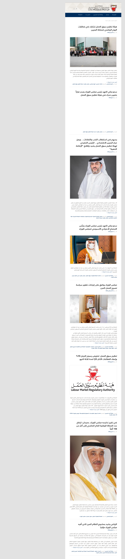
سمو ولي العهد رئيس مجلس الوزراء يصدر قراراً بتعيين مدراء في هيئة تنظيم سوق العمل (65, 93)
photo (70, 84)
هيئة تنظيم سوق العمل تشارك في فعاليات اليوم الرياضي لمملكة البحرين (66, 28)
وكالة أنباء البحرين (67, 15)
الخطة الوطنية (64, 275)
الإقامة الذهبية (65, 216)
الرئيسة (84, 15)
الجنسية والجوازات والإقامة (56, 216)
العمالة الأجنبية (45, 216)
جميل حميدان (58, 516)
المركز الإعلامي (79, 84)
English (50, 15)
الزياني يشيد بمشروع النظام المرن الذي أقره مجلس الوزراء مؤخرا (67, 525)
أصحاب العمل (67, 551)
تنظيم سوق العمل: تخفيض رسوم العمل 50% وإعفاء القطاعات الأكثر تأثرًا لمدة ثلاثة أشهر (65, 357)
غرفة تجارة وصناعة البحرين (77, 552)
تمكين (63, 516)
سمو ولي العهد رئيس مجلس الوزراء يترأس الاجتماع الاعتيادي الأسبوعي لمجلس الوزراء (67, 227)
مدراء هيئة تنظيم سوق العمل (58, 131)
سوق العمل (57, 275)
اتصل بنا (57, 15)
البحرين (67, 84)
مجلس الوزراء (56, 84)
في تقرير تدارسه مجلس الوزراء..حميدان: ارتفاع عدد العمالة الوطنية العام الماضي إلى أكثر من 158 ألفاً (66, 426)
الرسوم (65, 413)
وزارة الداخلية (68, 218)
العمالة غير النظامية (50, 346)
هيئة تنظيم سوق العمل (47, 84)
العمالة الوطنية (68, 516)
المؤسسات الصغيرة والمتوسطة (56, 413)
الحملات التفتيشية (59, 346)
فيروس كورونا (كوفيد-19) (72, 348)
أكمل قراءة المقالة (80, 82)
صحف (76, 15)
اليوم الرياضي (62, 84)
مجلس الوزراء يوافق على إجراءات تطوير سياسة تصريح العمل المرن (65, 286)
